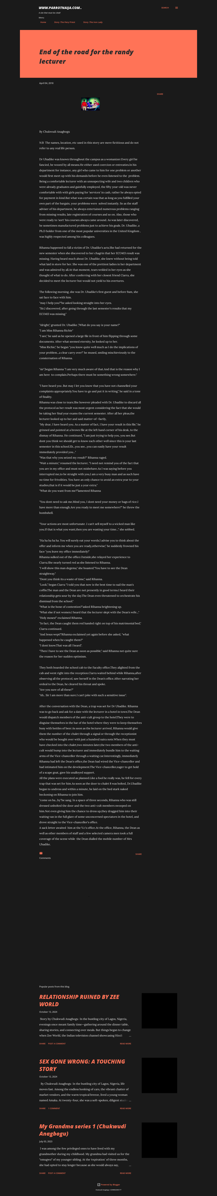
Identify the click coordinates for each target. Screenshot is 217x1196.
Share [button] (160, 94)
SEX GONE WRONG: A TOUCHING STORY (82, 1065)
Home (41, 22)
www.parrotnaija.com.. (60, 7)
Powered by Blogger (108, 1184)
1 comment (54, 1108)
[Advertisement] (86, 950)
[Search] (165, 7)
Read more (125, 1043)
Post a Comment (57, 1043)
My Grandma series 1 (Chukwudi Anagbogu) (82, 1129)
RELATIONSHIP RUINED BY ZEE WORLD (79, 1000)
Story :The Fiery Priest (63, 22)
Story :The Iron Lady (91, 22)
